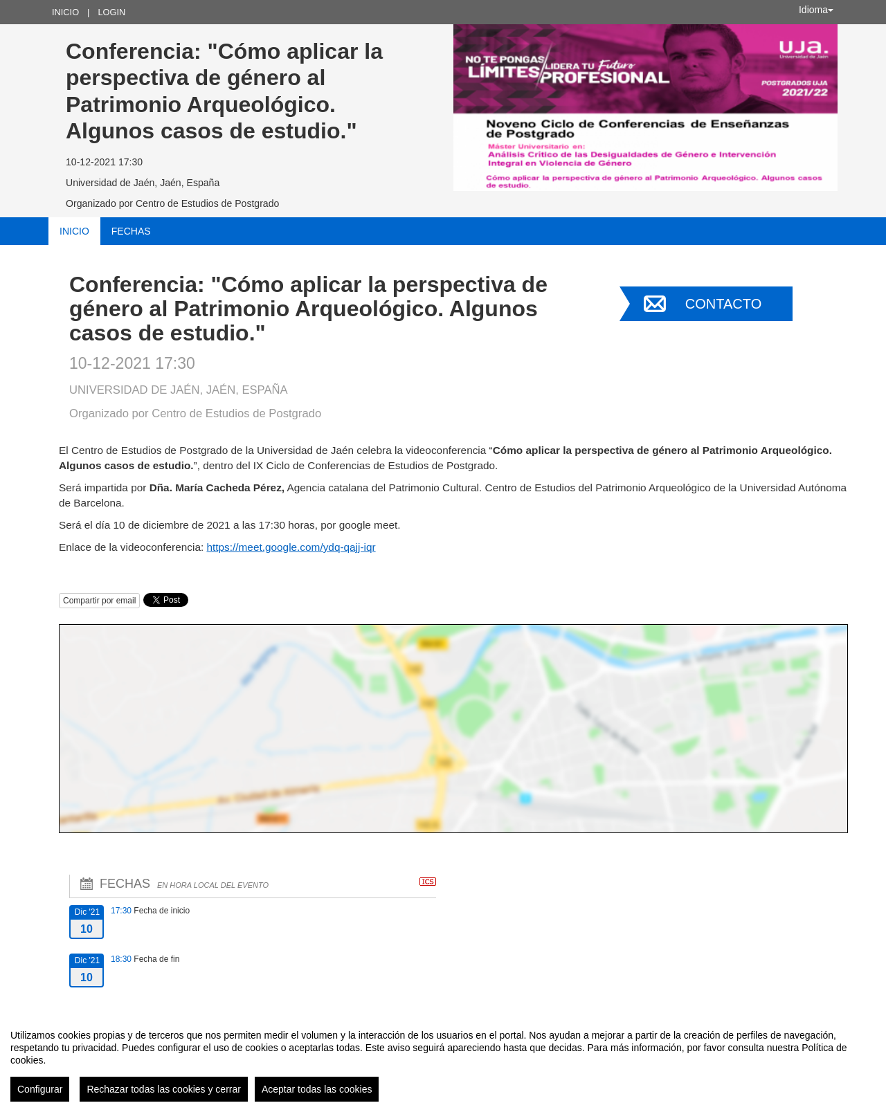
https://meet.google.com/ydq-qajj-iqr (290, 547)
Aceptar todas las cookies (317, 1089)
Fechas (131, 231)
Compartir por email (99, 600)
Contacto (723, 303)
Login (111, 12)
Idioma (816, 9)
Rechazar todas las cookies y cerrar (164, 1089)
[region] (443, 1060)
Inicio (65, 12)
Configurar (39, 1089)
